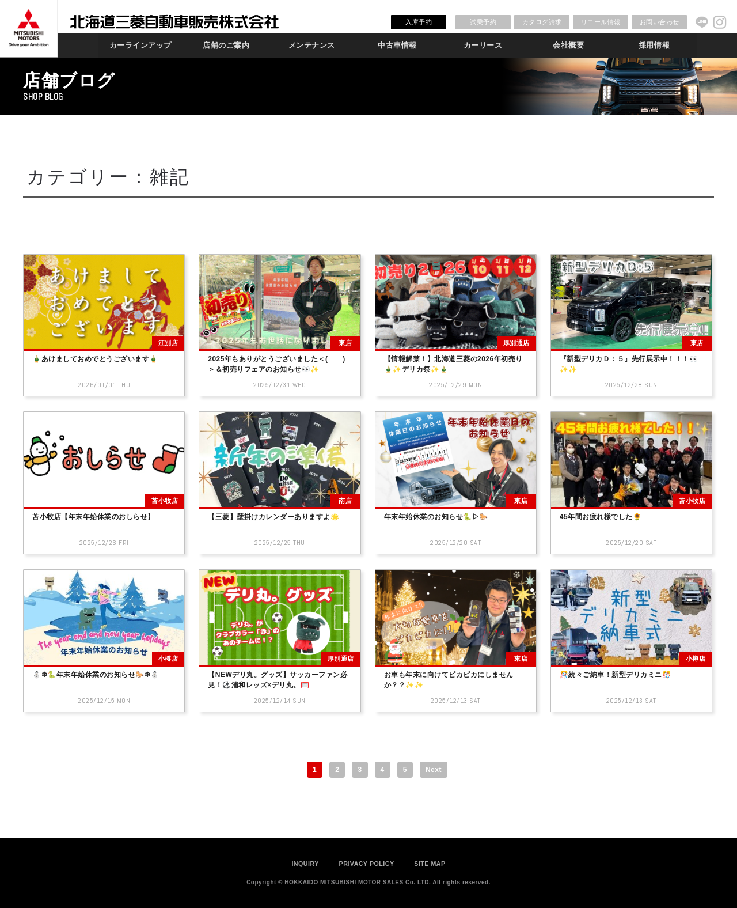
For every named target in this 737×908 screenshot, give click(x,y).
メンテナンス (311, 45)
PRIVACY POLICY (366, 863)
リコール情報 (601, 21)
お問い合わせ (659, 21)
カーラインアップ (140, 45)
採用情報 (654, 45)
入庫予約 (418, 21)
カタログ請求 (542, 21)
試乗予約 (483, 21)
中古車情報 (397, 45)
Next (434, 770)
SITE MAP (429, 863)
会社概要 (568, 45)
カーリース (483, 45)
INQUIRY (305, 863)
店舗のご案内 (226, 45)
